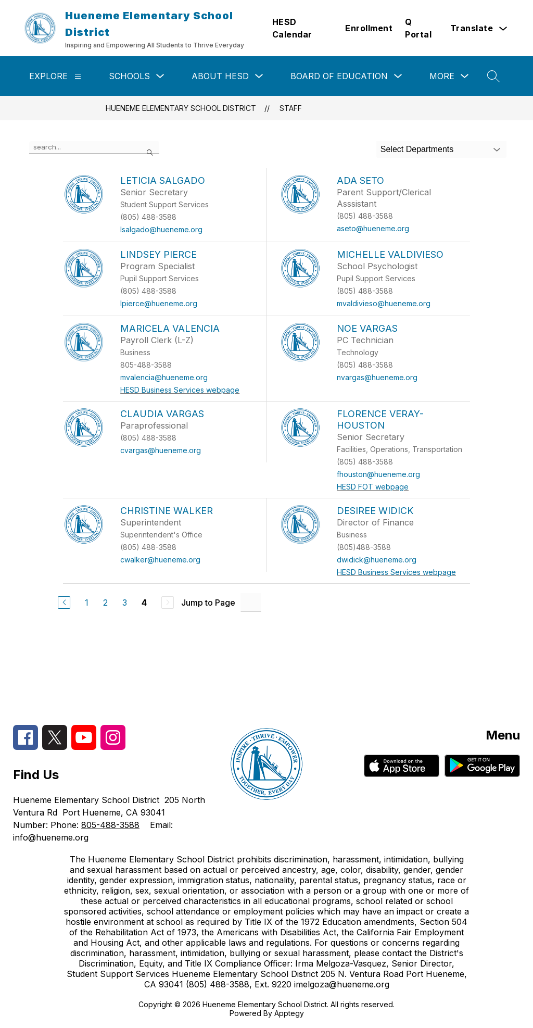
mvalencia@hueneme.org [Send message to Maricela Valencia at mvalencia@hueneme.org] (164, 377)
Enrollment (368, 28)
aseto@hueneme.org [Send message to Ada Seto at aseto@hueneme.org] (373, 228)
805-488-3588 (110, 825)
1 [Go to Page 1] (86, 602)
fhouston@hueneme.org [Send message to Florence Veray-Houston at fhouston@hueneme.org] (378, 474)
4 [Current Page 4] (144, 602)
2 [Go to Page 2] (105, 602)
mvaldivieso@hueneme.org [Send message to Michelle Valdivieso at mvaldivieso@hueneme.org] (383, 303)
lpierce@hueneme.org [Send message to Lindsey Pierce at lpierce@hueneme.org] (158, 303)
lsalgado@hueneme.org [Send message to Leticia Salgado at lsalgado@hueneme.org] (161, 229)
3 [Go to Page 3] (124, 602)
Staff (291, 108)
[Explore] (78, 76)
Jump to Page (208, 602)
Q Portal (418, 28)
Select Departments (417, 149)
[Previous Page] (64, 602)
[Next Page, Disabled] (167, 602)
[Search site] (493, 76)
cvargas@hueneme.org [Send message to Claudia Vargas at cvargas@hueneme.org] (160, 450)
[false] (94, 147)
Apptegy (289, 1013)
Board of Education (339, 76)
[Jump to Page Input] (250, 602)
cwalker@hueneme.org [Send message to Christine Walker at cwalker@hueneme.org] (160, 559)
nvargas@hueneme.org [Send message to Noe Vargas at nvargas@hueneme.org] (377, 377)
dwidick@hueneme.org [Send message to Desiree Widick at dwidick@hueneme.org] (376, 559)
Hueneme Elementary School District (181, 108)
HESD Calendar (292, 28)
